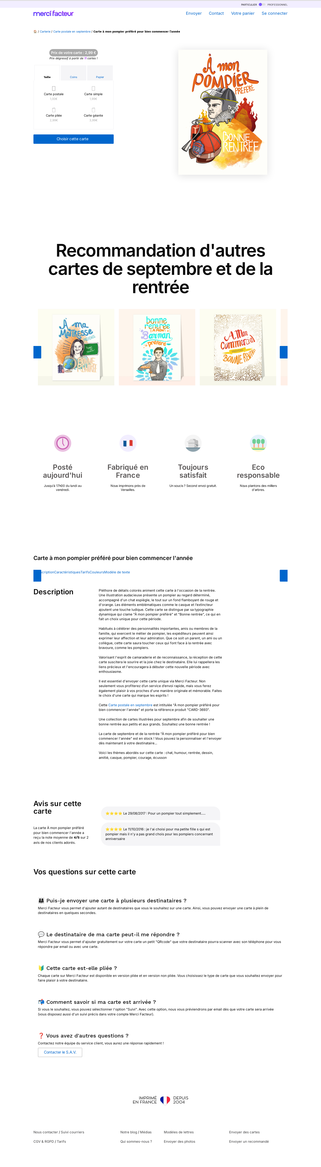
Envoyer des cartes (244, 1132)
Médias (146, 1132)
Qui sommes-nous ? (136, 1141)
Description (45, 572)
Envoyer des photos (179, 1141)
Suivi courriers (72, 1132)
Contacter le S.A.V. (60, 1052)
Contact (216, 13)
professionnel (273, 4)
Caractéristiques (67, 572)
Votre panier (243, 13)
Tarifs (85, 572)
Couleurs (97, 572)
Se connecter (275, 13)
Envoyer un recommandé (249, 1141)
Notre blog (128, 1132)
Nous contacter (45, 1132)
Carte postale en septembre (72, 31)
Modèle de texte (117, 572)
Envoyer (194, 13)
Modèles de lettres (179, 1132)
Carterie (45, 31)
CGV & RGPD (43, 1141)
